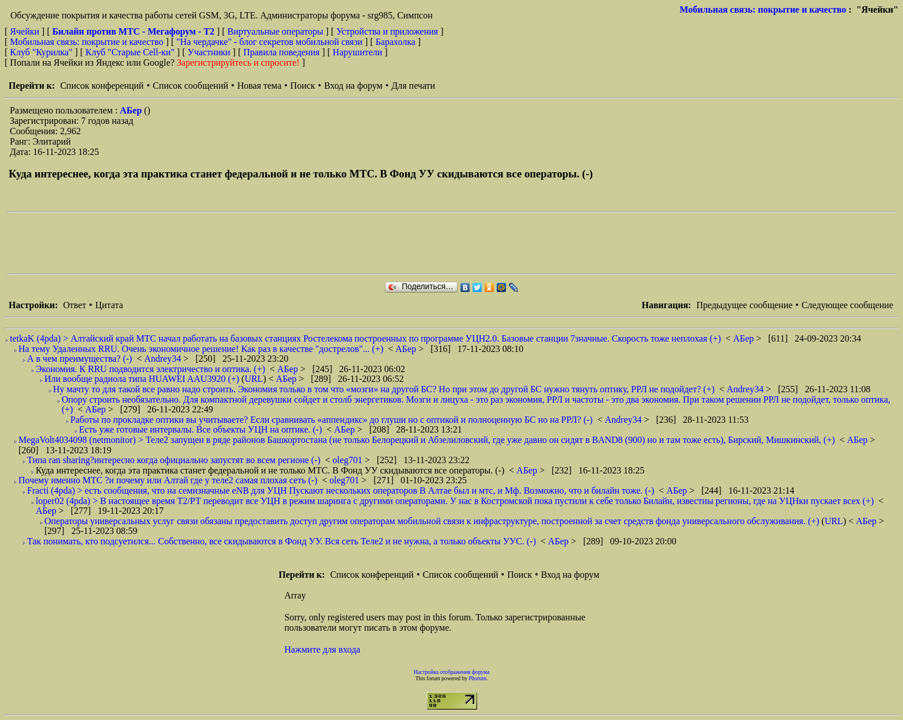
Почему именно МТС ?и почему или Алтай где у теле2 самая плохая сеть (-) (168, 480)
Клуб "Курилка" (41, 52)
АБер (132, 110)
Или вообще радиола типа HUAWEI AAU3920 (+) (141, 379)
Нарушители (357, 52)
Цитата (109, 305)
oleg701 (349, 460)
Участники (209, 52)
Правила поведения (281, 52)
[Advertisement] (216, 243)
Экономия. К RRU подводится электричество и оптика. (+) (150, 369)
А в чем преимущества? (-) (79, 358)
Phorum (477, 678)
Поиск (302, 85)
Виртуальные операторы (275, 31)
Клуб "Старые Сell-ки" (130, 52)
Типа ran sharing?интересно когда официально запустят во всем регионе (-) (173, 460)
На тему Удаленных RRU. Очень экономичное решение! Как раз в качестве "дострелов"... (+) (200, 349)
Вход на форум (353, 85)
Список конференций (101, 85)
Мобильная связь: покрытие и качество (762, 9)
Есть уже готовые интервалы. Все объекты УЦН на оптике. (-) (200, 429)
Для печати (413, 85)
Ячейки (25, 31)
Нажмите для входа (323, 649)
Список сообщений (190, 85)
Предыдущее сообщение (744, 305)
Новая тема (259, 85)
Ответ (74, 305)
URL (253, 379)
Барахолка (395, 42)
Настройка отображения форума (452, 672)
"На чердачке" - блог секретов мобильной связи (269, 42)
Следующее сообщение (847, 305)
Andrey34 (163, 358)
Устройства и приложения (388, 31)
